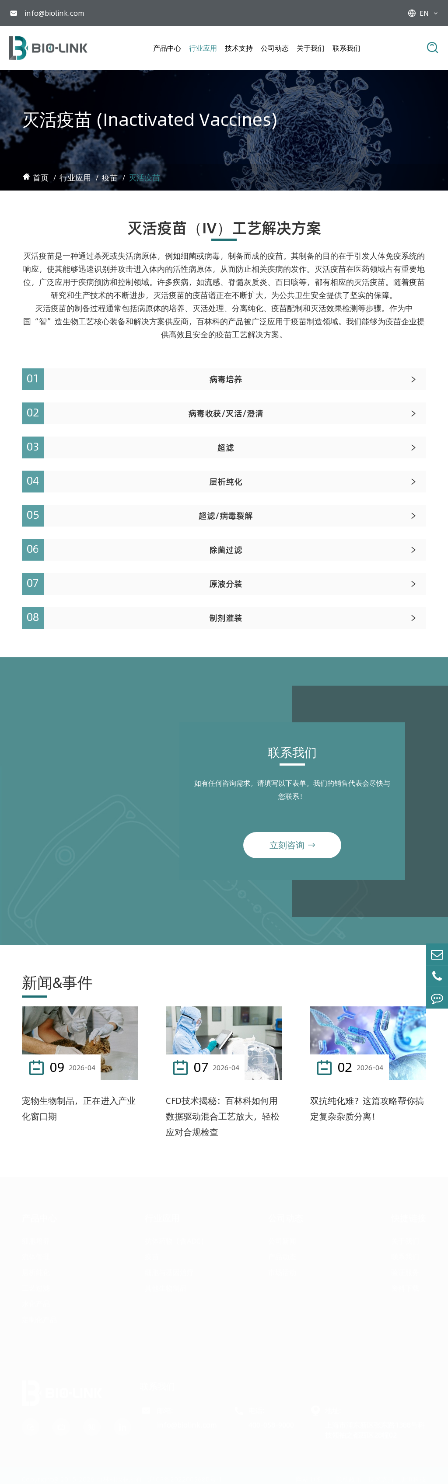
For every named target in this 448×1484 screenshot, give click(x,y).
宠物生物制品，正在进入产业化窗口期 (79, 1108)
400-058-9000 (271, 1423)
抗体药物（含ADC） (176, 1239)
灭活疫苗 (144, 177)
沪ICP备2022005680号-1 (185, 1478)
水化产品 (36, 1302)
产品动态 (282, 1255)
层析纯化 (36, 1271)
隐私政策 (349, 1478)
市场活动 (282, 1271)
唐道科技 (413, 1478)
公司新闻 (282, 1239)
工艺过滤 (36, 1286)
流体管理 (36, 1255)
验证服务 (405, 1271)
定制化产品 (39, 1318)
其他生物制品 (166, 1286)
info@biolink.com (54, 13)
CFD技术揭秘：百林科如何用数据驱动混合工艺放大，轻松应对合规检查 (223, 1116)
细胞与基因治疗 (169, 1271)
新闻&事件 (57, 982)
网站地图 (309, 1478)
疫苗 (110, 177)
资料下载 (405, 1286)
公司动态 (275, 48)
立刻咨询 (292, 850)
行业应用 (203, 48)
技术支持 (239, 48)
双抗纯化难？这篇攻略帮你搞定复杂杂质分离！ (367, 1108)
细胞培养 (36, 1239)
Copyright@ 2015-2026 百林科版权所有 (82, 1478)
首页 (41, 177)
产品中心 (167, 48)
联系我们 (346, 48)
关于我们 (311, 48)
